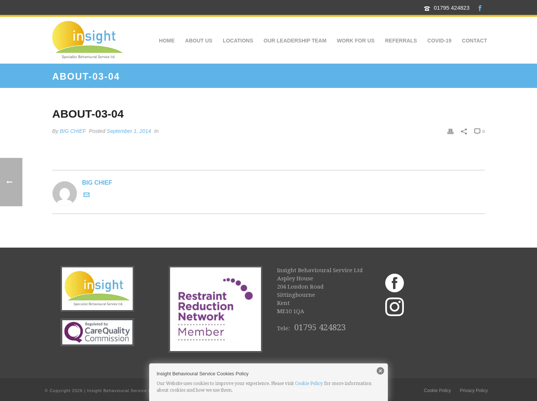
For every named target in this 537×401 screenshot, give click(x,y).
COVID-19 (439, 41)
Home (167, 41)
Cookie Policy (309, 383)
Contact (474, 41)
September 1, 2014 (129, 131)
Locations (238, 41)
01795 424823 (452, 7)
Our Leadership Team (295, 41)
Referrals (401, 41)
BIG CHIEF (73, 131)
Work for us (355, 41)
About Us (198, 41)
